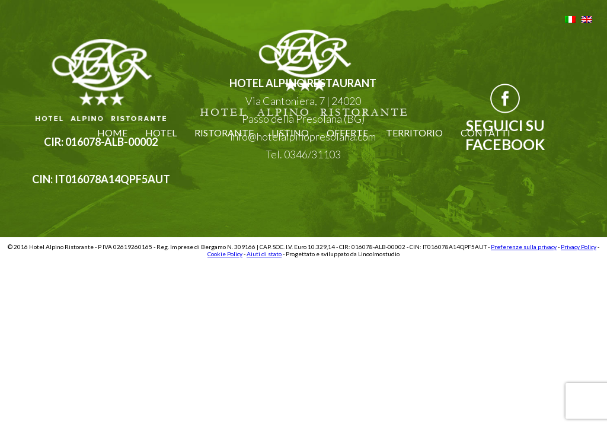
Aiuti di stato (264, 253)
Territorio (414, 132)
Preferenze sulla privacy (524, 246)
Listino (290, 132)
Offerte (347, 132)
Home (112, 132)
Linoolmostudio (379, 253)
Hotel (161, 132)
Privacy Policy (578, 246)
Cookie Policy (224, 253)
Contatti (485, 132)
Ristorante (224, 132)
